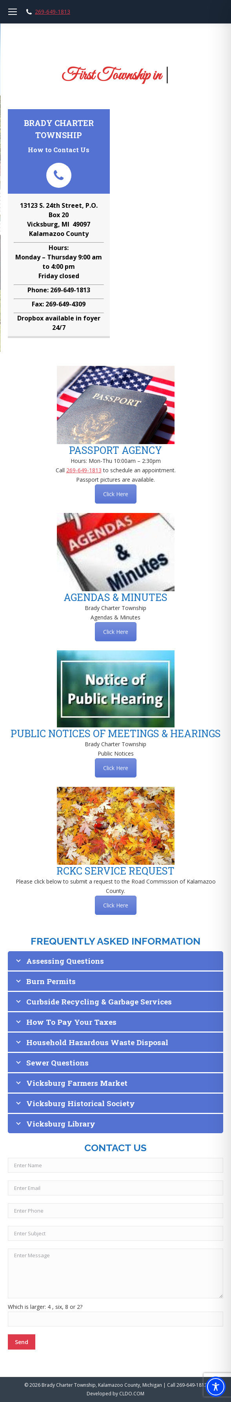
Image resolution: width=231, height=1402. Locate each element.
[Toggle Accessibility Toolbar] (215, 1386)
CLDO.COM (131, 1393)
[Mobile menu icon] (12, 11)
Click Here (115, 494)
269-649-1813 (52, 11)
